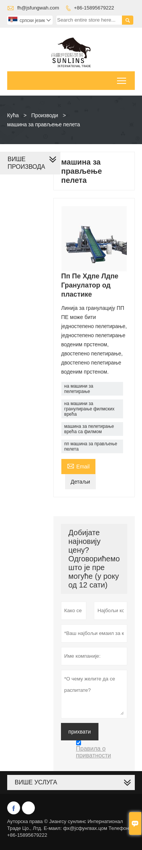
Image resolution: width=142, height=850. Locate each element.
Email (78, 466)
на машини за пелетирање (79, 388)
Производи (44, 115)
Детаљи (80, 482)
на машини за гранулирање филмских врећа (89, 409)
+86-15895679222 (94, 8)
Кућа (13, 115)
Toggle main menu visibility (122, 78)
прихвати (80, 732)
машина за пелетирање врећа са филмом (89, 429)
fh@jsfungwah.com (38, 8)
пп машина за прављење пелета (90, 446)
